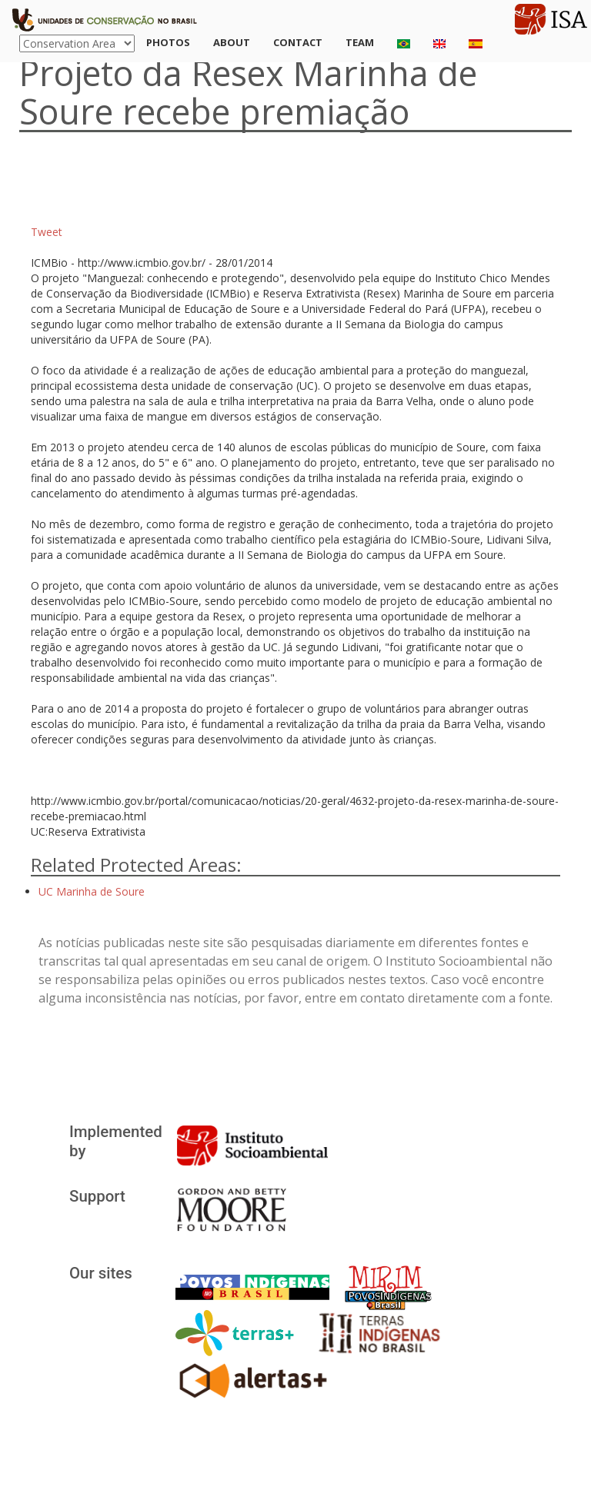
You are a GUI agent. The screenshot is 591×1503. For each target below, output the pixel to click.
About (231, 42)
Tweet (46, 231)
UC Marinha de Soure (91, 891)
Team (360, 42)
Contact (297, 42)
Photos (168, 42)
